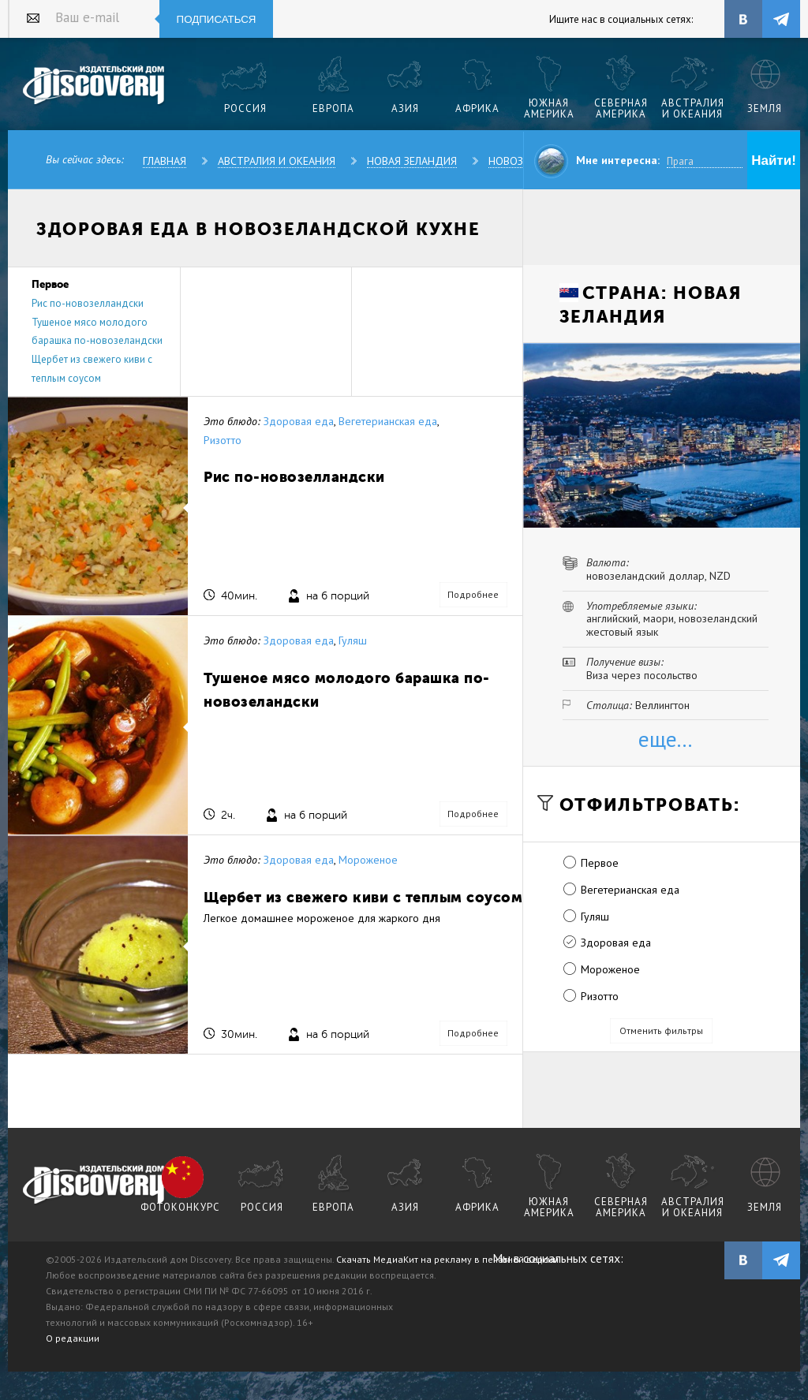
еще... (665, 738)
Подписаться (216, 19)
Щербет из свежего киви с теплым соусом (363, 897)
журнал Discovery (94, 1185)
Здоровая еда (299, 421)
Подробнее (473, 594)
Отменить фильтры (661, 1030)
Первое (600, 863)
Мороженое (368, 860)
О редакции (72, 1338)
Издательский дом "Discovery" (94, 85)
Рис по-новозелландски (88, 303)
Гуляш (353, 640)
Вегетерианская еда (388, 421)
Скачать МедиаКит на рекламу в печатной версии (447, 1259)
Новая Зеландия (412, 161)
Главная (164, 161)
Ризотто (222, 440)
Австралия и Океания (276, 161)
